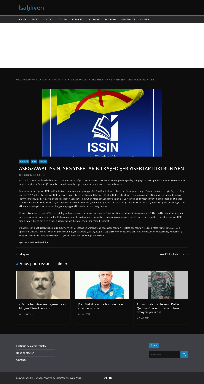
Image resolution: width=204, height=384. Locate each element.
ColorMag (60, 377)
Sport (35, 19)
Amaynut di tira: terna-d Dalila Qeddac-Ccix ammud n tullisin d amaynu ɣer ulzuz (159, 308)
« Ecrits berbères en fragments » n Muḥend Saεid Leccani (43, 306)
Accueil (22, 19)
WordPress (75, 377)
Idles (34, 161)
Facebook (110, 19)
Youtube (144, 19)
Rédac (42, 175)
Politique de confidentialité (31, 346)
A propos (21, 360)
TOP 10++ (62, 19)
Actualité (77, 19)
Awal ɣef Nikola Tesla (174, 254)
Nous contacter (25, 353)
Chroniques (128, 19)
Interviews (94, 19)
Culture (48, 19)
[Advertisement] (102, 45)
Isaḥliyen (31, 7)
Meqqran (23, 254)
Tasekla (43, 161)
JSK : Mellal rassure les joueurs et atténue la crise (101, 306)
